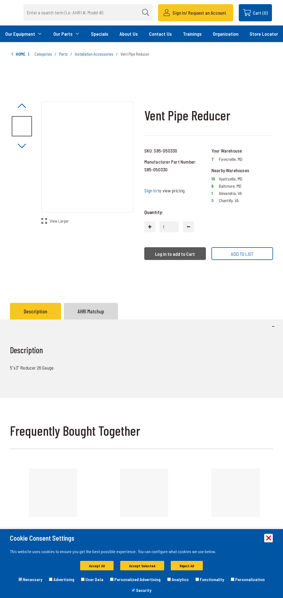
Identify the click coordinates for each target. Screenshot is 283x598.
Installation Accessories (94, 53)
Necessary (30, 579)
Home (17, 54)
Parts (63, 53)
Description (35, 311)
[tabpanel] (141, 358)
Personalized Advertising (135, 579)
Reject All (187, 566)
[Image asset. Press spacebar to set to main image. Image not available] (22, 126)
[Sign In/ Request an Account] (195, 12)
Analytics (178, 579)
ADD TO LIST (242, 254)
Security (141, 590)
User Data (92, 579)
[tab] (37, 311)
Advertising (61, 579)
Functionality (209, 579)
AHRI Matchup (91, 311)
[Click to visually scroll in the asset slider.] (22, 106)
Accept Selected (142, 566)
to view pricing (164, 190)
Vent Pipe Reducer (134, 53)
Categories (43, 53)
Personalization (248, 579)
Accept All (97, 566)
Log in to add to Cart (175, 254)
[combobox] (96, 12)
